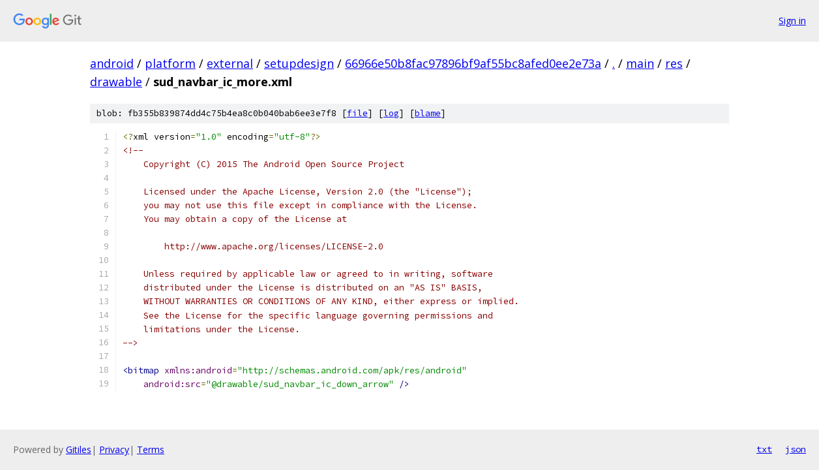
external (230, 63)
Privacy (114, 449)
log (391, 113)
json (795, 449)
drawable (116, 81)
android (112, 63)
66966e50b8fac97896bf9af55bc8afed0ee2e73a (473, 63)
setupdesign (299, 63)
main (640, 63)
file (357, 113)
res (674, 63)
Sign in (792, 20)
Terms (150, 449)
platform (170, 63)
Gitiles (78, 449)
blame (428, 113)
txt (764, 449)
